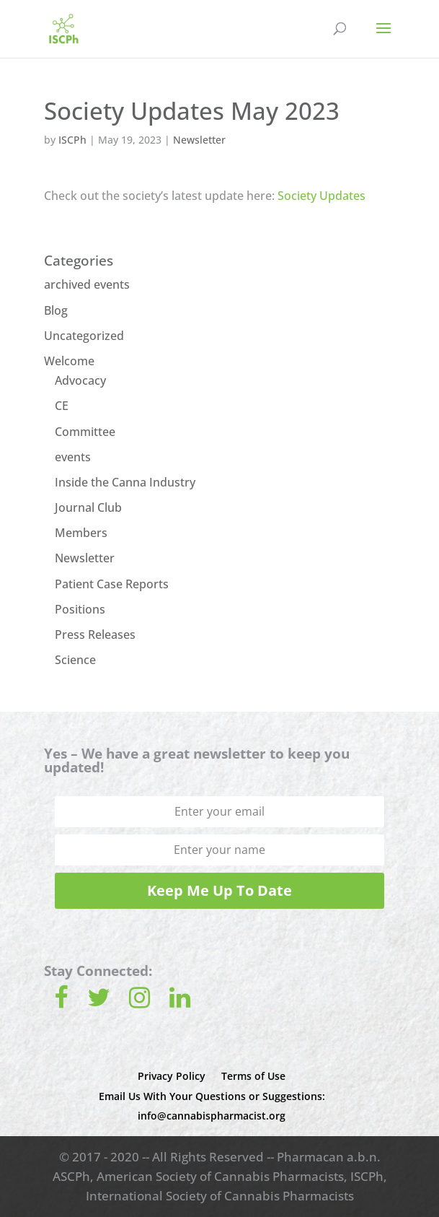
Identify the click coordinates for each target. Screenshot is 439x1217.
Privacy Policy (171, 1076)
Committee (85, 432)
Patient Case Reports (112, 584)
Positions (80, 609)
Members (81, 533)
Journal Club (88, 507)
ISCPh (72, 140)
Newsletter (199, 140)
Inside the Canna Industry (125, 482)
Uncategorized (84, 336)
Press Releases (95, 634)
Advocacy (80, 380)
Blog (56, 310)
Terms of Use (253, 1076)
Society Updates (321, 196)
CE (61, 406)
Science (75, 660)
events (73, 457)
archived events (87, 284)
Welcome (69, 361)
